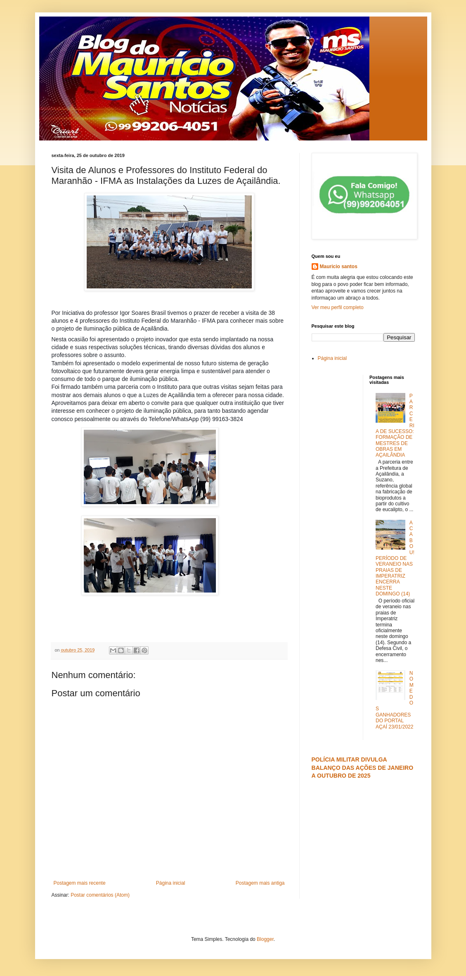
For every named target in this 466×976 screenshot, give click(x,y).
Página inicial (170, 883)
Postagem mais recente (80, 883)
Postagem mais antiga (260, 883)
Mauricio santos (338, 266)
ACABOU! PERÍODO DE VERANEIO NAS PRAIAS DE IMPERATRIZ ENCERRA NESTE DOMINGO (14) (395, 558)
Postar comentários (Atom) (100, 895)
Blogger (265, 939)
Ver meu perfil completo (338, 307)
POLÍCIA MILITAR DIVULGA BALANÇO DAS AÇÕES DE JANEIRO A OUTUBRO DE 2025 (363, 767)
